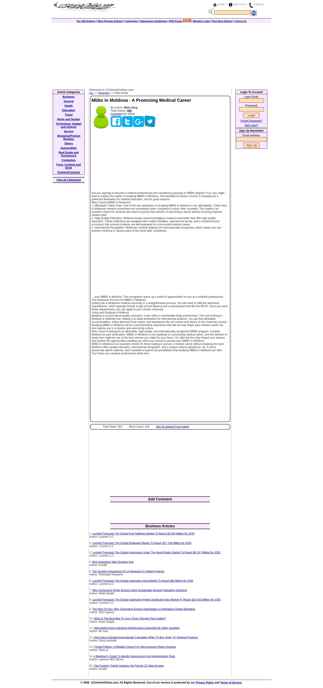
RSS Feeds (180, 21)
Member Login (201, 21)
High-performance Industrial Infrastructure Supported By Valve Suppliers (137, 628)
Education (68, 110)
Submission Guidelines (153, 21)
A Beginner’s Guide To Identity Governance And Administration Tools (134, 656)
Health (69, 105)
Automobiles (69, 148)
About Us (239, 4)
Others (68, 143)
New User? (251, 125)
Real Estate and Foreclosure (69, 154)
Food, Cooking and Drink (69, 166)
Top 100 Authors (86, 21)
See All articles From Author (172, 426)
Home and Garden (68, 119)
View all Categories (69, 180)
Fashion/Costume (68, 172)
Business (104, 93)
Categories (131, 21)
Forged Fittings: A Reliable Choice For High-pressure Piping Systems (135, 646)
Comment (116, 113)
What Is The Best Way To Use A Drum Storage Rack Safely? (130, 618)
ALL (91, 93)
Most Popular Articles (110, 21)
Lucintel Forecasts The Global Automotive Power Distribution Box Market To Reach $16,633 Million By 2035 (156, 599)
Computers (68, 160)
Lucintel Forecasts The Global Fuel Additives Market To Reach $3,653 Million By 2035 (143, 533)
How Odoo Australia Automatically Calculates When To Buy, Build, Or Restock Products (146, 637)
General (69, 101)
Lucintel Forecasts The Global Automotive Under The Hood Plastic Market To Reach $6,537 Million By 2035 (156, 552)
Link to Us (241, 21)
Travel (69, 114)
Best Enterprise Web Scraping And (113, 562)
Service (69, 131)
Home (221, 4)
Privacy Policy (205, 682)
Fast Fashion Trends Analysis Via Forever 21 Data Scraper (129, 665)
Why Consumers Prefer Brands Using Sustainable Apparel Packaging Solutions (139, 590)
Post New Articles (222, 21)
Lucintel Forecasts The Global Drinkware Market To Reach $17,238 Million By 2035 (141, 543)
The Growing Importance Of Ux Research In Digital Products (128, 571)
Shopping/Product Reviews (68, 137)
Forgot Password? (251, 120)
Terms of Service (231, 682)
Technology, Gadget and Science (68, 125)
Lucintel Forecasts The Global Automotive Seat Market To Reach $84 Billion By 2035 (142, 580)
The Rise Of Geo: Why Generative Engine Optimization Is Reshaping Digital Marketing (143, 609)
